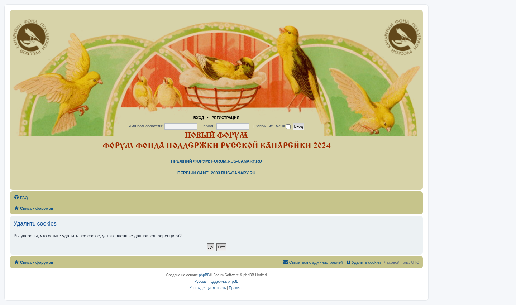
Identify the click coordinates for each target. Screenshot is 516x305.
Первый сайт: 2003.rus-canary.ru (216, 173)
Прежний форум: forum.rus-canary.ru (216, 161)
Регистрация (225, 118)
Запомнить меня (273, 126)
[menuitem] (21, 197)
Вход (199, 118)
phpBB (204, 275)
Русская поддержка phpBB (216, 282)
